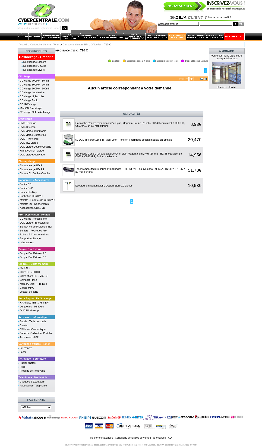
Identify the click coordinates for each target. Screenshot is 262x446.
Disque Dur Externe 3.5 (33, 257)
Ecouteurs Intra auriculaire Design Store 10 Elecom (104, 185)
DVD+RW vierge (29, 138)
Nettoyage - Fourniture (32, 358)
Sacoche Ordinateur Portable (36, 333)
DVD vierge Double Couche (35, 146)
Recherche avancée (101, 437)
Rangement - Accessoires (34, 180)
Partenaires (158, 437)
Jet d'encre (26, 348)
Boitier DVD (26, 188)
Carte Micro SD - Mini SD (34, 276)
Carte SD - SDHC (30, 272)
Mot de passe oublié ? (219, 17)
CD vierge (24, 76)
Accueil (23, 44)
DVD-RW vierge (29, 142)
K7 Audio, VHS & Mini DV (34, 302)
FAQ (169, 437)
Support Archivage (30, 238)
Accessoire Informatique (33, 317)
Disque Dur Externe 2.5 (33, 253)
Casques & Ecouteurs (32, 381)
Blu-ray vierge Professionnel (36, 226)
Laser (23, 352)
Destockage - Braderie (36, 57)
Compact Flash (28, 279)
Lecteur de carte (29, 291)
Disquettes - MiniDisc (32, 306)
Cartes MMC (27, 287)
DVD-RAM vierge (29, 310)
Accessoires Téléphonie (33, 385)
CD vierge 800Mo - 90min (34, 84)
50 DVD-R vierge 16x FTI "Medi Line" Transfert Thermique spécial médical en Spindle (123, 139)
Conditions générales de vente (132, 437)
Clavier (24, 325)
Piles (22, 366)
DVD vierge (25, 118)
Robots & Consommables (34, 234)
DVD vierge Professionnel (34, 222)
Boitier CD (26, 184)
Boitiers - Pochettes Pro (33, 230)
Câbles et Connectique (33, 329)
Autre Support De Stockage (34, 298)
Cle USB (25, 268)
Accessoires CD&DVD (32, 207)
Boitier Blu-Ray (28, 192)
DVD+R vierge (28, 123)
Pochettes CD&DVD (31, 196)
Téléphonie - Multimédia (33, 377)
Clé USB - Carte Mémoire (34, 264)
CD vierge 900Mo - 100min (35, 88)
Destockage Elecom (34, 61)
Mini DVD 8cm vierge (32, 150)
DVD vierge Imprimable (33, 131)
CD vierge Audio (29, 100)
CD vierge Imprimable (32, 92)
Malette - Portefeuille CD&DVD (37, 200)
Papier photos (28, 362)
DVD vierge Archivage (32, 154)
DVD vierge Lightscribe (33, 134)
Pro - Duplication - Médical (35, 214)
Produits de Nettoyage (32, 370)
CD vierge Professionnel (33, 218)
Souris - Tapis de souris (33, 321)
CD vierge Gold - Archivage (35, 112)
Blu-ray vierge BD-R (31, 165)
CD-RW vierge (28, 104)
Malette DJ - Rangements (34, 203)
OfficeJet (96, 44)
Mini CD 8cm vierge (31, 108)
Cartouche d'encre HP (75, 44)
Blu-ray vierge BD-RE (32, 169)
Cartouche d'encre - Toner (45, 44)
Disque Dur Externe (30, 249)
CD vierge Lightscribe (32, 96)
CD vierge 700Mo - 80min (34, 80)
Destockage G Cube (34, 65)
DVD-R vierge (28, 127)
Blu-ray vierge (27, 161)
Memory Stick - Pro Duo (33, 283)
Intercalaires (27, 242)
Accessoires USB (30, 337)
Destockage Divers (34, 69)
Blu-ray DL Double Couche (35, 173)
